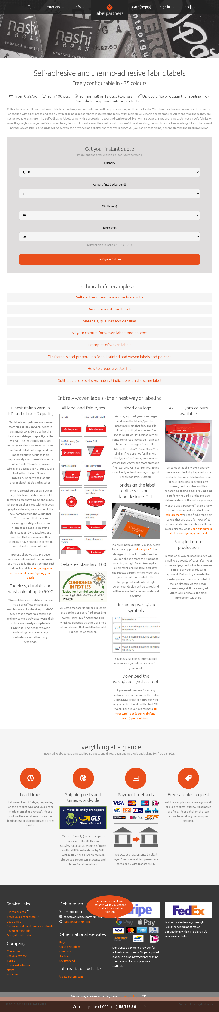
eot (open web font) (143, 713)
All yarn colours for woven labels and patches (109, 333)
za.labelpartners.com (77, 921)
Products (53, 7)
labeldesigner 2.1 (143, 549)
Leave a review (17, 956)
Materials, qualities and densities (110, 321)
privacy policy (128, 996)
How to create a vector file (109, 368)
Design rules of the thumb (109, 309)
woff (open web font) (135, 718)
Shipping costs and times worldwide (30, 926)
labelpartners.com (71, 976)
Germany (65, 951)
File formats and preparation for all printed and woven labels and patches (109, 357)
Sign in (165, 7)
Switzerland (67, 960)
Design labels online (20, 935)
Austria (64, 956)
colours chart (173, 514)
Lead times (14, 921)
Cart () (141, 7)
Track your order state (21, 916)
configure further (109, 259)
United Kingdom (69, 946)
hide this (110, 912)
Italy (62, 942)
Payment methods (18, 930)
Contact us (13, 951)
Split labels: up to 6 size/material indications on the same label (109, 380)
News (10, 969)
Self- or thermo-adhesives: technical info (109, 297)
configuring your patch (193, 533)
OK (144, 996)
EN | (188, 7)
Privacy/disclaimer (18, 965)
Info (78, 7)
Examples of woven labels (109, 345)
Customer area (16, 912)
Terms (11, 960)
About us (12, 974)
